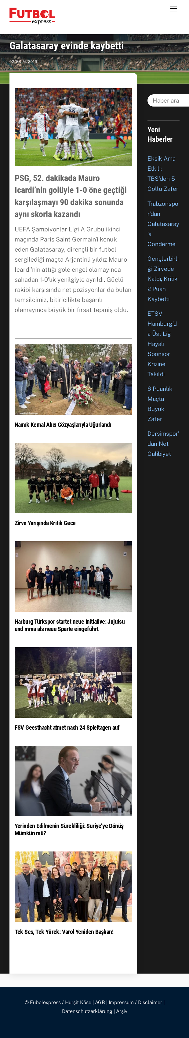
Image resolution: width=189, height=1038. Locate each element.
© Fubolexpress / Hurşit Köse (58, 1002)
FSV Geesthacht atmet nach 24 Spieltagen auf (67, 727)
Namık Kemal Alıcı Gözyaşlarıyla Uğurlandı (63, 424)
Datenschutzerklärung (87, 1011)
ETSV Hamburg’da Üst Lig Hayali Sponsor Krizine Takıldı (162, 343)
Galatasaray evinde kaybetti (66, 45)
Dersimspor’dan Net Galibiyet (163, 443)
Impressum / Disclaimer (135, 1002)
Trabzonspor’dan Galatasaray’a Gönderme (163, 223)
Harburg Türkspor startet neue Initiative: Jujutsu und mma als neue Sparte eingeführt (70, 625)
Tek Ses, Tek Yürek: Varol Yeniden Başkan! (64, 931)
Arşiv (121, 1011)
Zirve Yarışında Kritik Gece (45, 523)
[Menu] (173, 8)
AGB (100, 1002)
